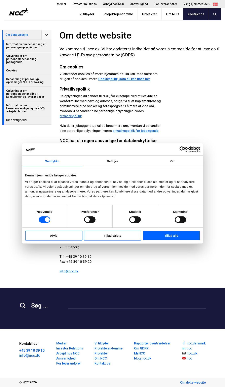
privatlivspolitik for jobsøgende (135, 131)
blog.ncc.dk (142, 358)
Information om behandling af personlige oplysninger (26, 46)
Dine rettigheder (17, 120)
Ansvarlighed (139, 4)
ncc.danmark (194, 343)
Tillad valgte (112, 235)
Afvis (54, 235)
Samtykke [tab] (52, 161)
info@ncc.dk (69, 271)
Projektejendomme (118, 14)
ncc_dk (189, 353)
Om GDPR (141, 348)
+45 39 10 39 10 (32, 350)
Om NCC (172, 14)
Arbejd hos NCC (113, 4)
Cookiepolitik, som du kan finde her (124, 79)
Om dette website (16, 34)
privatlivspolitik (71, 116)
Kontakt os (196, 14)
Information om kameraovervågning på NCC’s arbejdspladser (25, 108)
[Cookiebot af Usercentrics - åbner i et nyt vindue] (182, 149)
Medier (61, 4)
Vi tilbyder (87, 14)
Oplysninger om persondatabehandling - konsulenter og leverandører (25, 94)
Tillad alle (171, 235)
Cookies (11, 70)
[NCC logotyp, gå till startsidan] (19, 12)
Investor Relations (85, 4)
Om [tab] (172, 161)
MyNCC (139, 353)
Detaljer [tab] (112, 161)
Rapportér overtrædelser (152, 343)
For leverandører (165, 4)
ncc (187, 348)
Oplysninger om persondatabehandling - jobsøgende (22, 59)
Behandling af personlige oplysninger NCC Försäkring (25, 80)
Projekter (149, 14)
